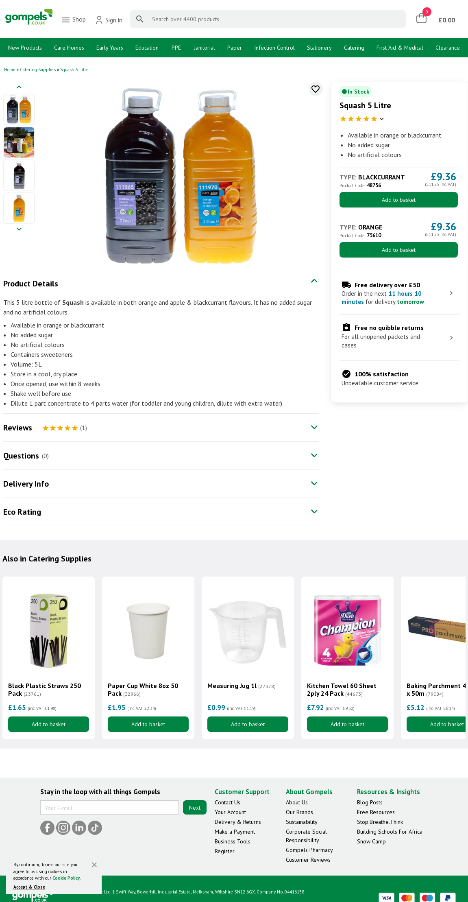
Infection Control (274, 47)
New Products (25, 47)
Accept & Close (29, 887)
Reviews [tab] (17, 427)
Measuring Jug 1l (241, 686)
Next (194, 807)
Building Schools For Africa (389, 831)
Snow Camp (371, 841)
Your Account (230, 812)
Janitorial (204, 47)
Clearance (447, 47)
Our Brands (299, 812)
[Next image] (19, 230)
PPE (176, 47)
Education (147, 47)
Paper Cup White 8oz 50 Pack (143, 689)
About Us (297, 802)
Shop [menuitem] (73, 20)
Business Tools (232, 841)
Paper (234, 47)
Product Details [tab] (30, 283)
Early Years (109, 47)
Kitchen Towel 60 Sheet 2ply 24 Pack (342, 689)
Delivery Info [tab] (26, 483)
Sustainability (302, 822)
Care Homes (69, 47)
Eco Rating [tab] (22, 512)
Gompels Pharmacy (309, 850)
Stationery (319, 47)
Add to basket (399, 199)
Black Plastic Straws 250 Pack (44, 689)
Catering (354, 47)
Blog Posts (370, 802)
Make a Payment (235, 831)
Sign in (108, 20)
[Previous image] (19, 88)
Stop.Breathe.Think (380, 822)
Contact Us (227, 802)
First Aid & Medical (400, 47)
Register (225, 851)
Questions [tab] (21, 455)
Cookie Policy (66, 878)
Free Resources (376, 812)
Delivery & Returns (238, 822)
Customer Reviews (308, 859)
